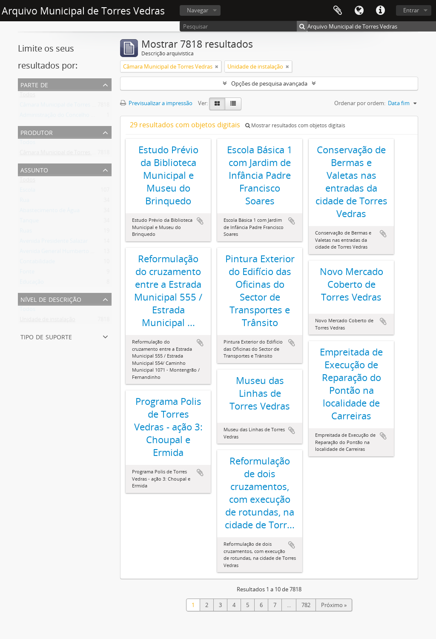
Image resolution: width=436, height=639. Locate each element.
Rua (24, 202)
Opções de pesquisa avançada (269, 83)
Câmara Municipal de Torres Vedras (64, 106)
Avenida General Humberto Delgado (65, 253)
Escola (27, 191)
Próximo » (334, 605)
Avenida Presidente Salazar (54, 242)
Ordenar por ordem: (359, 103)
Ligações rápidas (380, 10)
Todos (27, 96)
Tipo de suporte (46, 336)
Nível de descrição (50, 298)
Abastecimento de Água (50, 212)
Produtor (36, 132)
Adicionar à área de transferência (200, 221)
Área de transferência (337, 10)
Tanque (29, 222)
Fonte (27, 273)
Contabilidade (37, 263)
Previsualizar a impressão (156, 103)
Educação (32, 283)
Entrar (411, 10)
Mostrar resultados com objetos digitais (295, 125)
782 (305, 605)
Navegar (197, 10)
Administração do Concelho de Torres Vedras (76, 116)
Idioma (359, 10)
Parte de (34, 84)
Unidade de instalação (47, 321)
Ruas (26, 232)
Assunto (34, 169)
